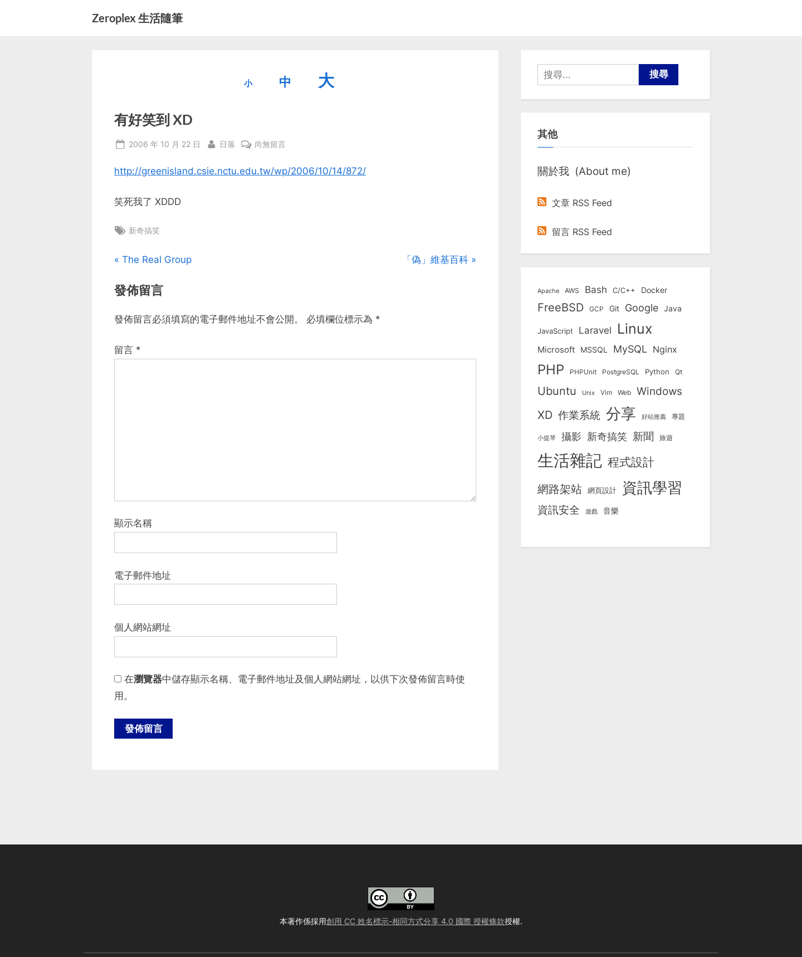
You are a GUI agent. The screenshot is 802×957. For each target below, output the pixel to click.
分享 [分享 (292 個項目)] (621, 413)
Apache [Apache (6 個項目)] (548, 291)
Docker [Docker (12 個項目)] (654, 290)
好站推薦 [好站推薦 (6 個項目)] (654, 417)
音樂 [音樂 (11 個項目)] (611, 510)
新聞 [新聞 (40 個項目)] (643, 436)
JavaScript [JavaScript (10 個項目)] (555, 330)
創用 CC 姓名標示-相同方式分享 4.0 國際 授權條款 (415, 921)
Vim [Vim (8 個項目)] (606, 392)
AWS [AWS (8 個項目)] (572, 290)
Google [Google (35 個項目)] (641, 307)
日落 (227, 143)
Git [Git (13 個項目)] (614, 308)
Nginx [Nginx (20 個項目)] (665, 349)
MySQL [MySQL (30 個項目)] (630, 349)
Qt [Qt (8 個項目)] (678, 372)
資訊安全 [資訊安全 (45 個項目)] (558, 509)
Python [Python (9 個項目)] (657, 372)
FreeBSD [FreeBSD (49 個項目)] (560, 307)
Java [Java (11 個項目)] (673, 308)
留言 (127, 349)
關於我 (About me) (584, 171)
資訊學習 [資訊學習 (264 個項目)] (652, 487)
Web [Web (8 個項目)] (624, 392)
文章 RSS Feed (574, 202)
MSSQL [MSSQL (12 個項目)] (594, 349)
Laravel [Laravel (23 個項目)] (595, 330)
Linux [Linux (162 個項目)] (635, 328)
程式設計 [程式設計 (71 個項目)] (631, 462)
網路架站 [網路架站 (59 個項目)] (559, 489)
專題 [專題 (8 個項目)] (678, 416)
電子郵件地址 (142, 575)
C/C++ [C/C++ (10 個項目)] (624, 290)
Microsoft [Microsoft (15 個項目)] (556, 350)
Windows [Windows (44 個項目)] (659, 391)
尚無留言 (270, 144)
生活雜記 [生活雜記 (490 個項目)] (569, 460)
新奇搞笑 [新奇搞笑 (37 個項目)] (607, 436)
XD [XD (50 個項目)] (544, 415)
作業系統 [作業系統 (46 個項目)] (579, 415)
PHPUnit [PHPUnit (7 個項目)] (583, 372)
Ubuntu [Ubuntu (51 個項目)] (556, 391)
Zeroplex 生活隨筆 (137, 18)
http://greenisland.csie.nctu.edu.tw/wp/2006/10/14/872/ (240, 171)
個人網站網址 (142, 627)
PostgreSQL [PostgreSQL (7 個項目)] (620, 372)
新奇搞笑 (144, 230)
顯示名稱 (133, 523)
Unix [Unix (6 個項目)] (588, 393)
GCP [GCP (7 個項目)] (596, 309)
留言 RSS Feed (574, 231)
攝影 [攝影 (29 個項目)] (571, 436)
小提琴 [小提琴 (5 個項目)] (546, 438)
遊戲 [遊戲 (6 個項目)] (591, 511)
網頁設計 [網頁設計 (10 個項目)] (602, 490)
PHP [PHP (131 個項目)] (550, 370)
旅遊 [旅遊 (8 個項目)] (666, 437)
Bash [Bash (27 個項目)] (596, 289)
